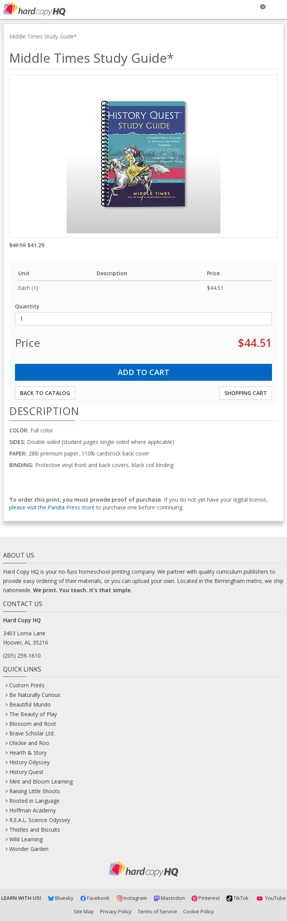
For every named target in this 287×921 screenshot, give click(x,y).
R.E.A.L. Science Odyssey (39, 820)
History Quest (26, 771)
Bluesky (60, 897)
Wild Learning (26, 839)
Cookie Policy (198, 911)
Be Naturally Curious (34, 694)
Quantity (27, 306)
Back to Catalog (45, 393)
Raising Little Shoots (34, 791)
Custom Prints (27, 685)
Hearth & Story (28, 752)
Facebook (95, 897)
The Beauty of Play (33, 714)
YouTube (270, 897)
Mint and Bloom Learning (41, 781)
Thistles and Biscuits (34, 829)
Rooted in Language (34, 800)
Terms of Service (157, 911)
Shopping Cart (245, 393)
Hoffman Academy (32, 810)
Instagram (132, 897)
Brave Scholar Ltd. (32, 733)
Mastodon (169, 897)
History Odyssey (29, 762)
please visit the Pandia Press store (52, 507)
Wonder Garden (28, 848)
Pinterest (206, 897)
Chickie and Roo (29, 743)
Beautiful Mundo (30, 704)
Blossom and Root (32, 723)
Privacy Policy (116, 911)
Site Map (83, 911)
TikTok (238, 897)
